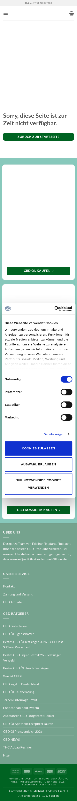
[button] (5, 13)
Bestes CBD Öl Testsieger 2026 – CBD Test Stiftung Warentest (33, 644)
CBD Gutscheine (15, 626)
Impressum (15, 778)
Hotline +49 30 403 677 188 (38, 3)
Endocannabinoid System (21, 708)
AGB (28, 778)
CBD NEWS (11, 739)
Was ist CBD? (12, 676)
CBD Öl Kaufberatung (18, 692)
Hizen (7, 755)
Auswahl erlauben (38, 464)
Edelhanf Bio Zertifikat (39, 784)
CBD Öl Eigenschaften (18, 634)
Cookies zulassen (38, 448)
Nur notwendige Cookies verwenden (38, 483)
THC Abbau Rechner (17, 747)
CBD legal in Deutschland (21, 684)
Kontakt (9, 586)
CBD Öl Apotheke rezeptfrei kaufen (28, 724)
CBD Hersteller (56, 781)
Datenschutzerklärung (51, 778)
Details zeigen (54, 434)
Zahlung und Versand (18, 594)
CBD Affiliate (12, 602)
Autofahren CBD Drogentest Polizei (28, 716)
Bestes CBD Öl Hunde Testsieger (26, 668)
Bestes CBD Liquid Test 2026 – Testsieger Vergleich (32, 657)
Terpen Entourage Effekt (20, 700)
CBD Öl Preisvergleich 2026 (23, 731)
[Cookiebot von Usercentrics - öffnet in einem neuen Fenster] (54, 308)
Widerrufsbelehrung (26, 781)
